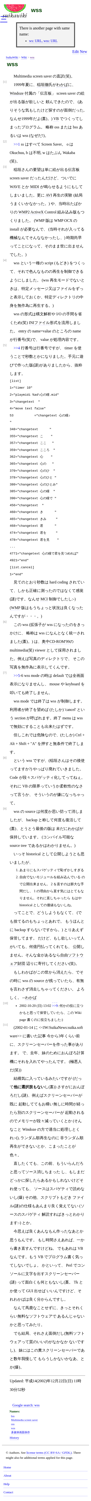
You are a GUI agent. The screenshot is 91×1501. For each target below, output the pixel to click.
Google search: (26, 1405)
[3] (5, 166)
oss (13, 1424)
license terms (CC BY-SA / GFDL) (49, 1452)
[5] (5, 345)
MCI (44, 599)
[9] (5, 808)
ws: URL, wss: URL (43, 41)
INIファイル (39, 323)
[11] (5, 1024)
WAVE (15, 187)
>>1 (17, 144)
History (14, 1437)
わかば (62, 85)
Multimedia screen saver (24, 1419)
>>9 (55, 1006)
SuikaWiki (12, 57)
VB (56, 119)
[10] (5, 1003)
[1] (5, 82)
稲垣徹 (43, 85)
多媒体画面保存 (20, 1432)
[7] (5, 672)
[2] (5, 141)
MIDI (34, 187)
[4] (5, 260)
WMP (23, 212)
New (83, 51)
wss (36, 10)
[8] (5, 757)
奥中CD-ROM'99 (56, 641)
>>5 (17, 675)
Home (7, 1467)
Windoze (17, 93)
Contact (8, 1492)
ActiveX (36, 212)
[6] (5, 622)
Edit (75, 51)
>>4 (17, 348)
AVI (49, 195)
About (7, 1475)
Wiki (24, 57)
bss (13, 1416)
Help (6, 1484)
